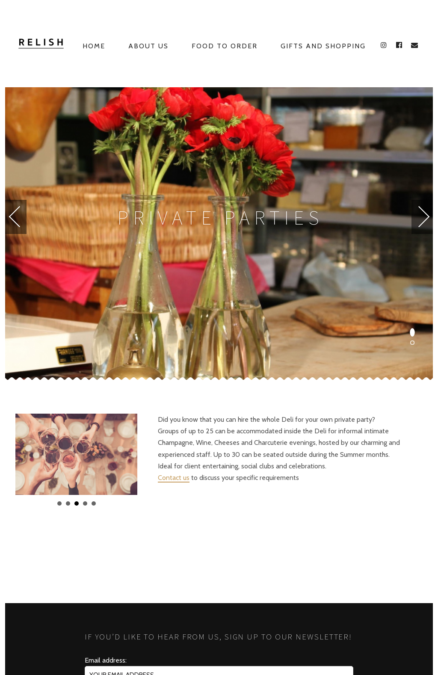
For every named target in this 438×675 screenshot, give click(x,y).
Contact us (173, 478)
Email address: (106, 660)
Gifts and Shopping (323, 46)
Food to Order (224, 46)
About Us (148, 46)
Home (94, 46)
